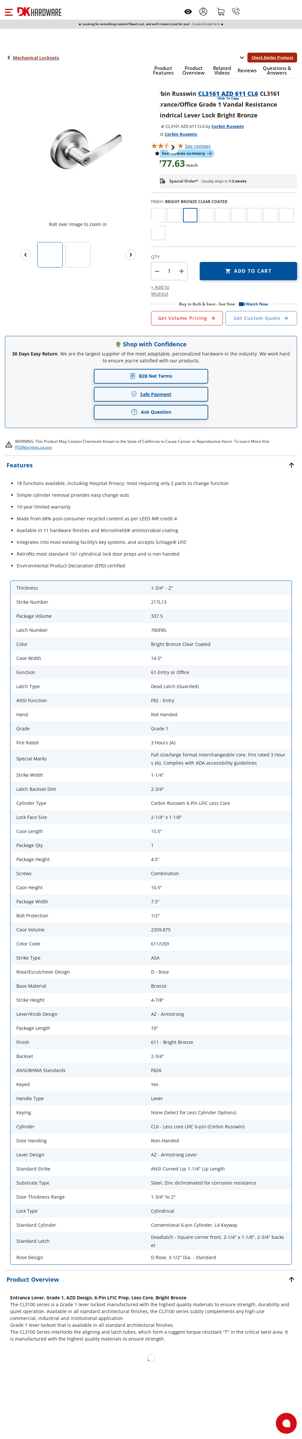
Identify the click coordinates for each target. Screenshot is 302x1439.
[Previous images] (25, 255)
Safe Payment (151, 394)
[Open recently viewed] (188, 12)
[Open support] (286, 1423)
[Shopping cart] (221, 11)
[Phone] (236, 11)
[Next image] (172, 147)
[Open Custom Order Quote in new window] (261, 318)
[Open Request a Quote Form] (187, 318)
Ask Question (151, 412)
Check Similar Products (272, 57)
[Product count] (169, 271)
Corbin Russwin (227, 126)
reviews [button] (198, 146)
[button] (8, 11)
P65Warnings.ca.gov (33, 447)
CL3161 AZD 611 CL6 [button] (228, 93)
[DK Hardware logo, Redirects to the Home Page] (39, 11)
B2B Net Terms (151, 376)
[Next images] (131, 255)
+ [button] (181, 271)
